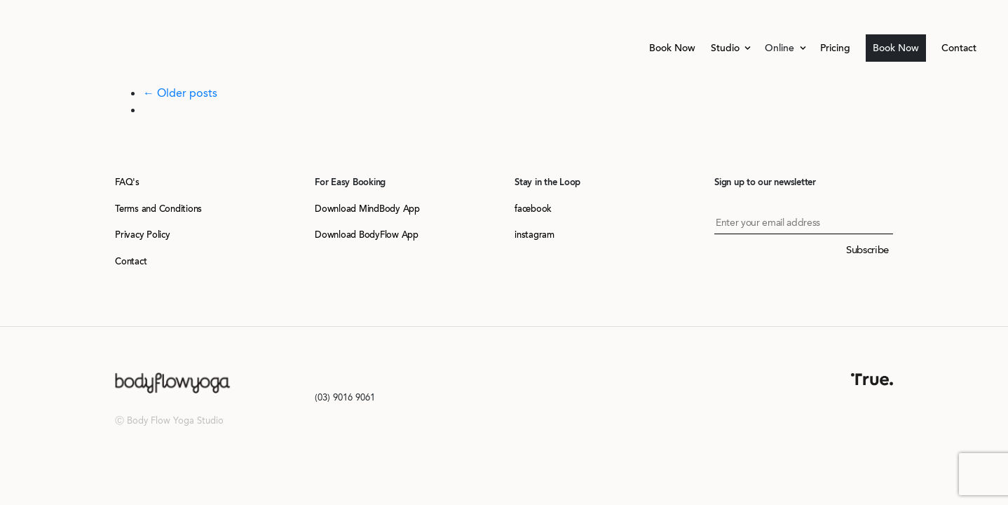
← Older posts (180, 93)
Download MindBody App (367, 209)
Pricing (835, 48)
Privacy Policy (142, 235)
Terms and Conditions (158, 209)
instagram (534, 235)
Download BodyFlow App (366, 235)
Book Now (672, 48)
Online (781, 48)
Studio (726, 48)
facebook (533, 209)
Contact (958, 48)
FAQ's (127, 182)
